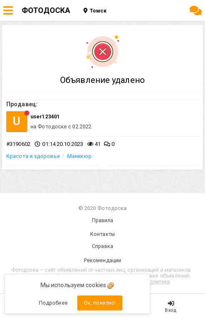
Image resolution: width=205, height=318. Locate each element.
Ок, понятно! (100, 303)
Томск (95, 11)
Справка (102, 246)
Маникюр (79, 156)
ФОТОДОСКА (46, 10)
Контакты (102, 234)
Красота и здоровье (33, 156)
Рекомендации (102, 260)
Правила (103, 220)
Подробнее (53, 303)
